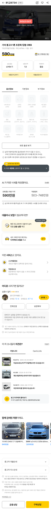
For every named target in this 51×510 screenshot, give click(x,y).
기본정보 (25, 89)
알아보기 (25, 225)
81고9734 (14, 2)
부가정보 (41, 89)
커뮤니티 (13, 351)
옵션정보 (9, 89)
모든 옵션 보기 (25, 145)
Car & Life (37, 351)
